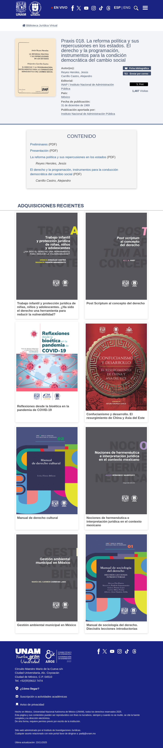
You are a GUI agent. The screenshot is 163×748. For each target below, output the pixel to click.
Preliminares (39, 144)
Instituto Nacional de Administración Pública (88, 113)
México (65, 96)
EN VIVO (59, 7)
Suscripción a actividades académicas (41, 696)
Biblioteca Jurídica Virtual (39, 25)
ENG (127, 7)
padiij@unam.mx (87, 733)
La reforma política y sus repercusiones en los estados (68, 157)
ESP (117, 7)
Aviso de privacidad (30, 704)
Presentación (39, 150)
